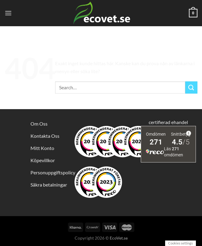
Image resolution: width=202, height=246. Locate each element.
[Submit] (191, 87)
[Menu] (8, 12)
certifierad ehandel (168, 122)
